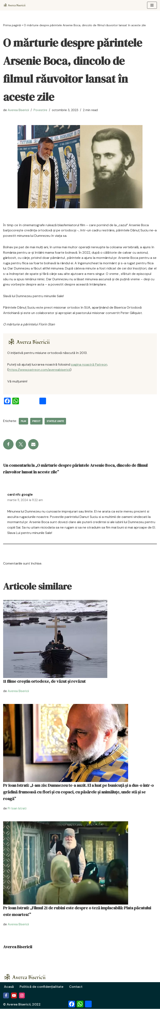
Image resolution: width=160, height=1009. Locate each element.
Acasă (9, 987)
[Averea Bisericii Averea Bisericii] (15, 5)
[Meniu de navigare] (152, 5)
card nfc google (20, 495)
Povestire (40, 110)
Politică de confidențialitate (42, 987)
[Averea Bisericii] (31, 342)
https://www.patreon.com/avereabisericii (39, 370)
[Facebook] (6, 996)
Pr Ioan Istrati (17, 808)
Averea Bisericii (18, 110)
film (23, 421)
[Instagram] (22, 996)
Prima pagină (12, 25)
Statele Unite (55, 421)
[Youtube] (14, 996)
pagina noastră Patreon (89, 364)
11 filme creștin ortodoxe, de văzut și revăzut (44, 681)
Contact (76, 987)
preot (36, 421)
